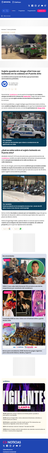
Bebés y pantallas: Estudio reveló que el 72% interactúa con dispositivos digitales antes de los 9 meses (22, 423)
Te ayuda (7, 324)
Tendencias (8, 292)
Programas (22, 10)
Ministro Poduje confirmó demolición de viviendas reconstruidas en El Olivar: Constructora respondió (24, 430)
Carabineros (13, 94)
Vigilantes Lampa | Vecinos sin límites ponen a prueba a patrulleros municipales (21, 414)
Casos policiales (11, 29)
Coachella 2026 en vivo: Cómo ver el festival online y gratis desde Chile (23, 319)
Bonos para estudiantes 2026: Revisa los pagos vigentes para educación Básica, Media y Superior (22, 352)
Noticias (3, 29)
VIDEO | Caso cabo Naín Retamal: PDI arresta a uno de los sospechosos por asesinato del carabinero (22, 287)
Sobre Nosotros (8, 449)
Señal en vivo (42, 10)
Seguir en (6, 229)
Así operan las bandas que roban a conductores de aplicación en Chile (21, 143)
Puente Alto (27, 96)
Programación (32, 10)
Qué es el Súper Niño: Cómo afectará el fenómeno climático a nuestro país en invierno (22, 418)
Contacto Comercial (9, 452)
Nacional (7, 260)
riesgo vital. (41, 108)
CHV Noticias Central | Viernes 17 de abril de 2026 (18, 426)
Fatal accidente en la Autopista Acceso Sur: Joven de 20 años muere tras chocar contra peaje (22, 207)
